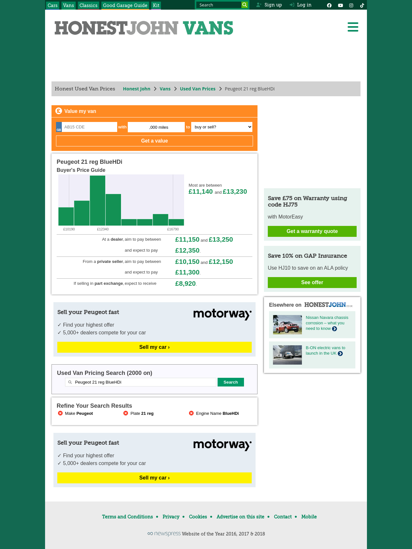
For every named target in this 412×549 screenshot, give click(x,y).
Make (75, 413)
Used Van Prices (198, 89)
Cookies (198, 516)
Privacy (171, 516)
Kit (156, 5)
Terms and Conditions (127, 516)
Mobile (309, 516)
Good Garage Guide (125, 5)
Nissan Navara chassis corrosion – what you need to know (327, 323)
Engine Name (213, 413)
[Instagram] (351, 4)
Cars (53, 5)
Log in (301, 4)
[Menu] (353, 27)
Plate (138, 413)
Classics (89, 5)
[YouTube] (340, 4)
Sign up (269, 4)
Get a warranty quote (312, 231)
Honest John (136, 89)
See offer (312, 282)
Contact (283, 516)
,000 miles (158, 127)
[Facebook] (329, 4)
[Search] (244, 5)
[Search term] (222, 5)
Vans (68, 5)
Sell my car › (154, 347)
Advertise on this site (240, 516)
